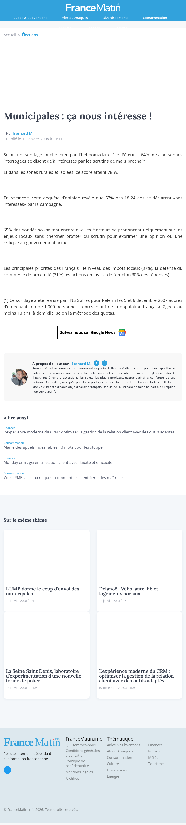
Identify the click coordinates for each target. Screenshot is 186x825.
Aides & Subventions (30, 17)
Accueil (10, 34)
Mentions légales (79, 772)
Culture (113, 763)
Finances (93, 28)
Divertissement (119, 770)
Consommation (155, 17)
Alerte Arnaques (75, 17)
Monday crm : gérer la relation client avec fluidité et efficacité (58, 462)
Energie (65, 28)
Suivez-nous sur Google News (93, 332)
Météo (153, 757)
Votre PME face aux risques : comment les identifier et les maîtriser (63, 477)
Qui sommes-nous (81, 745)
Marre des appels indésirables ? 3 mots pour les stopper (54, 447)
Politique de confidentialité (77, 763)
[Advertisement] (93, 73)
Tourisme (156, 763)
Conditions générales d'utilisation (83, 753)
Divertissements (115, 17)
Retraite (120, 28)
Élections (30, 34)
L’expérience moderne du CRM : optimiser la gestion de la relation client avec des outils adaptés (89, 432)
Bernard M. (23, 133)
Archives (72, 778)
